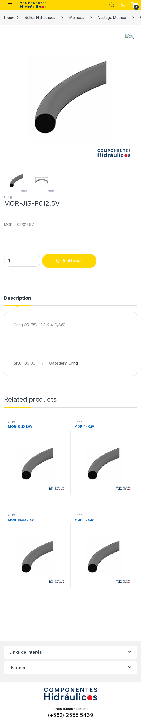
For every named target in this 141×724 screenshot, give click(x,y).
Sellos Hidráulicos (40, 17)
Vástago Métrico (112, 17)
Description (17, 298)
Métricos (76, 17)
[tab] (17, 300)
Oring (8, 197)
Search (112, 5)
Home (9, 17)
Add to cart (73, 260)
